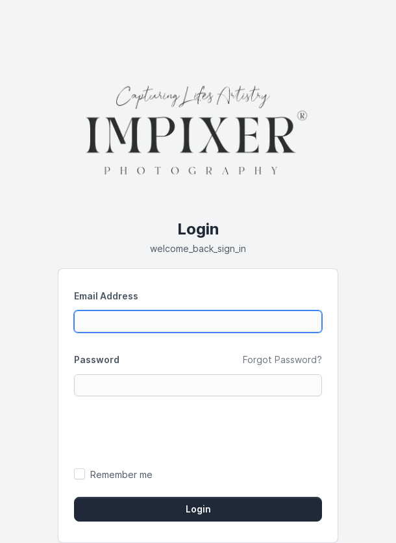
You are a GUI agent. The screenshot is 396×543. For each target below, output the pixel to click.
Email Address (106, 295)
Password (96, 359)
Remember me (121, 474)
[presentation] (172, 431)
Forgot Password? (282, 359)
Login (198, 509)
